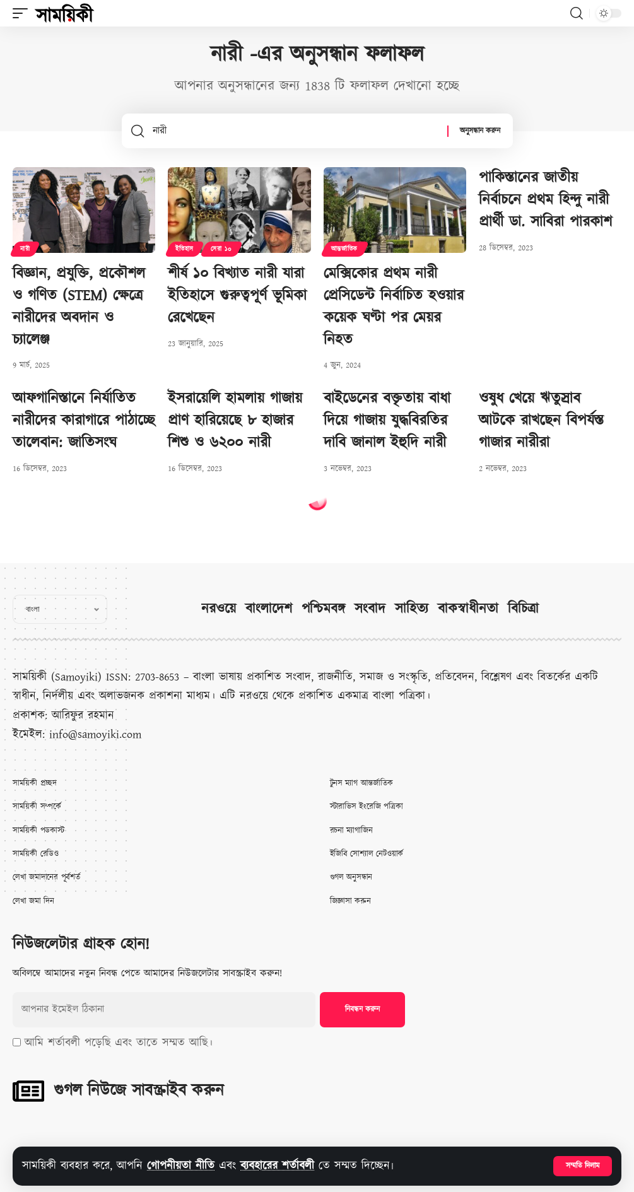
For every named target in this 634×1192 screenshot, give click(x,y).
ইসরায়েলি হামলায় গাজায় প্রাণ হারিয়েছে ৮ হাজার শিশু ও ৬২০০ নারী (235, 420)
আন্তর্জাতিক (344, 249)
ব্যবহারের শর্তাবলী (277, 1166)
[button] (582, 1166)
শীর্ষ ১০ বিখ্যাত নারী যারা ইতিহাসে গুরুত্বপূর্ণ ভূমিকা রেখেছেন (237, 296)
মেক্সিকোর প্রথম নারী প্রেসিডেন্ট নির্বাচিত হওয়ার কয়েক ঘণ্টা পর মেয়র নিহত (394, 306)
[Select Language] (60, 609)
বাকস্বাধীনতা (468, 609)
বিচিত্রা (523, 609)
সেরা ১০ (221, 249)
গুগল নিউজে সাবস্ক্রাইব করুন (139, 1090)
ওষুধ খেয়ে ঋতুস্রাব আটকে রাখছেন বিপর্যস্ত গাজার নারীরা (541, 420)
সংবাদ (370, 609)
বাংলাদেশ (268, 609)
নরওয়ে (218, 609)
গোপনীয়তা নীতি (180, 1166)
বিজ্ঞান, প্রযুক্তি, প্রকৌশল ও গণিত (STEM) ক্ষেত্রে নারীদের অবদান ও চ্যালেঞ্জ (79, 306)
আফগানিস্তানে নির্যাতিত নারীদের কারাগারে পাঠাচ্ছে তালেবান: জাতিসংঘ (84, 420)
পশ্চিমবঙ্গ (323, 609)
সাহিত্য (411, 609)
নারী (25, 249)
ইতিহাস (184, 249)
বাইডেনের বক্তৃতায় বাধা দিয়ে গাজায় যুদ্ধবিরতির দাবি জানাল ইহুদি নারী (387, 420)
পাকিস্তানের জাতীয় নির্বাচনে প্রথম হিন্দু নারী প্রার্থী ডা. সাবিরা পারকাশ (545, 200)
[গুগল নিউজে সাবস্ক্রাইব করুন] (28, 1091)
